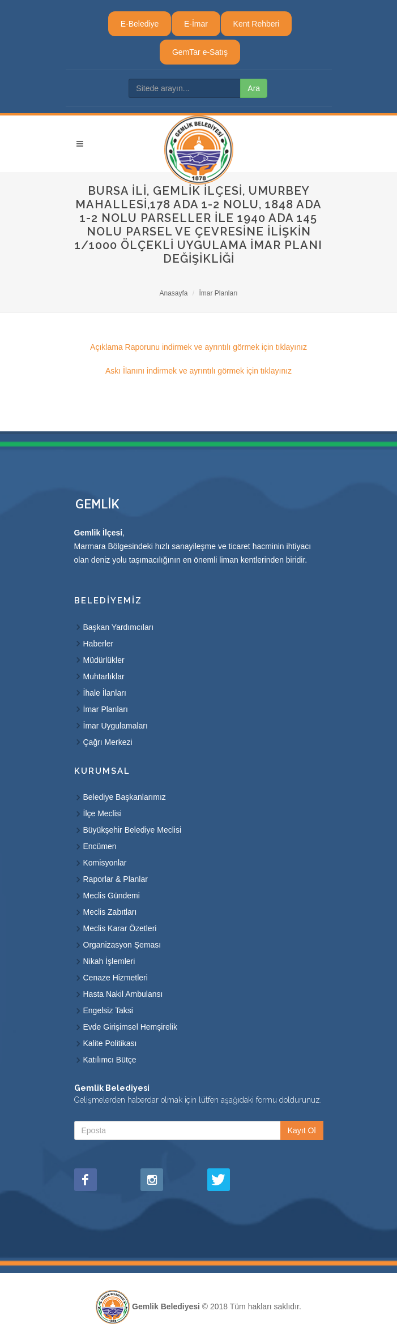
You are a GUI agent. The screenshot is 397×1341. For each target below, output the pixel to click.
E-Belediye (140, 23)
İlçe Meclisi (102, 813)
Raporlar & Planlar (115, 879)
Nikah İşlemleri (109, 961)
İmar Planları (218, 293)
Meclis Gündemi (111, 895)
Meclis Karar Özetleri (120, 928)
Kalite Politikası (110, 1043)
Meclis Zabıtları (110, 911)
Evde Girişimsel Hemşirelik (130, 1026)
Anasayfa (173, 293)
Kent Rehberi (256, 23)
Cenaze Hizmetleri (115, 977)
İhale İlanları (104, 692)
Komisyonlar (105, 862)
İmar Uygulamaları (115, 725)
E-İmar (196, 23)
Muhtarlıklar (104, 676)
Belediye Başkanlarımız (124, 797)
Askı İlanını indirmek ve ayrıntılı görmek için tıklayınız (198, 370)
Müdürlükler (104, 660)
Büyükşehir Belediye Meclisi (132, 829)
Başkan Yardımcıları (118, 627)
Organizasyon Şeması (122, 944)
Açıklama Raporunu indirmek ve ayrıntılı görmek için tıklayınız (198, 347)
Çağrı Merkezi (108, 742)
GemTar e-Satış (200, 52)
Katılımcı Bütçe (109, 1059)
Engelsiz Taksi (108, 1010)
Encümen (100, 846)
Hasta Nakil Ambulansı (123, 994)
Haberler (98, 643)
